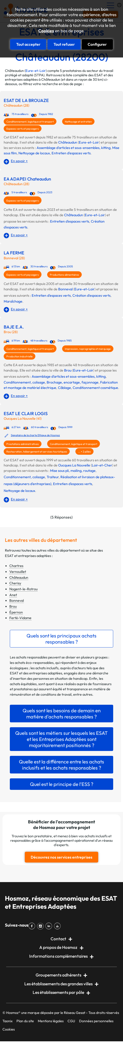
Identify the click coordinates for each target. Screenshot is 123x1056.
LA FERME (14, 253)
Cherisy (15, 583)
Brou (67, 370)
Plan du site (25, 1021)
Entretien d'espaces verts (71, 153)
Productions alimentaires (64, 274)
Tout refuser (64, 44)
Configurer (97, 44)
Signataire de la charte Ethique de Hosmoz (35, 435)
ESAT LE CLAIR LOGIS (26, 413)
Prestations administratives (22, 444)
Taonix (7, 1021)
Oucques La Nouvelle (74, 465)
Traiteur (53, 477)
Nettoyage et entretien (78, 121)
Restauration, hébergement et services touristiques (36, 451)
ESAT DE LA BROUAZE (26, 100)
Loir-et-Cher (102, 465)
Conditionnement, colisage (24, 382)
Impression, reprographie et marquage (88, 349)
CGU (71, 1021)
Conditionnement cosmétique (95, 388)
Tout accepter (28, 44)
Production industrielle (19, 356)
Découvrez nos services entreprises (61, 857)
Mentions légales (51, 1021)
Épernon (16, 612)
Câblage (64, 388)
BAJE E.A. (14, 327)
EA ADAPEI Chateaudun (27, 179)
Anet (13, 595)
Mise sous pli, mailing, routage (73, 470)
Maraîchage (13, 301)
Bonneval (65, 289)
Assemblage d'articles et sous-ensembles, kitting (73, 148)
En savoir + (19, 161)
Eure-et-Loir (36, 70)
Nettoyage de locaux (34, 153)
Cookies (46, 31)
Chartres (16, 566)
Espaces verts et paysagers (22, 128)
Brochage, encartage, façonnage (72, 382)
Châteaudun (67, 142)
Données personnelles (96, 1021)
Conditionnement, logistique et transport (30, 121)
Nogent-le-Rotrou (23, 589)
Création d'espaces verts (91, 295)
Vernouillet (17, 571)
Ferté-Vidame (20, 618)
